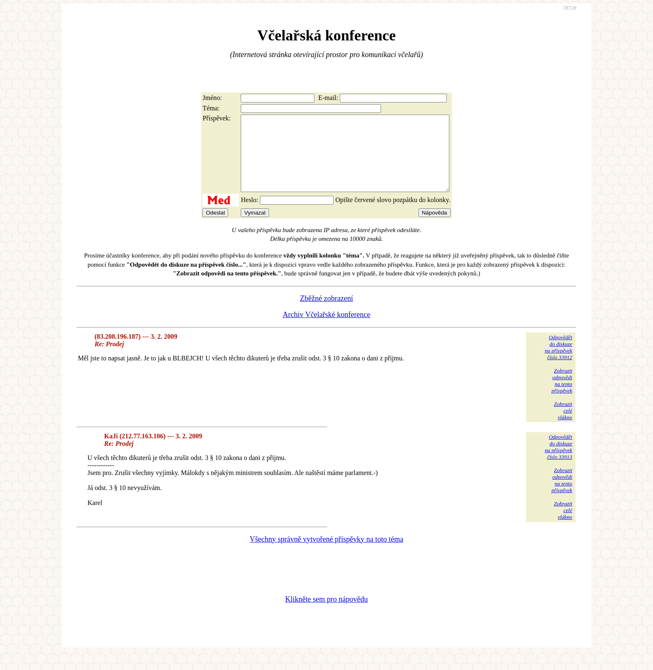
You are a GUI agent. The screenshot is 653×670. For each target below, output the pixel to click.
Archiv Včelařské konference (327, 329)
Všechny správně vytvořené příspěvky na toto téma (327, 554)
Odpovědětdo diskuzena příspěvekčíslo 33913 (558, 462)
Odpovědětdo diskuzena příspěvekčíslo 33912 (558, 362)
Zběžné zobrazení (326, 313)
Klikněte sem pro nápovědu (326, 614)
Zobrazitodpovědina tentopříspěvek (561, 395)
